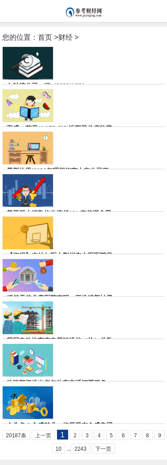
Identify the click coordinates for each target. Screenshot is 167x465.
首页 (45, 37)
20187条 (16, 435)
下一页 (103, 449)
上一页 (43, 435)
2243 (80, 449)
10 (58, 449)
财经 (65, 37)
